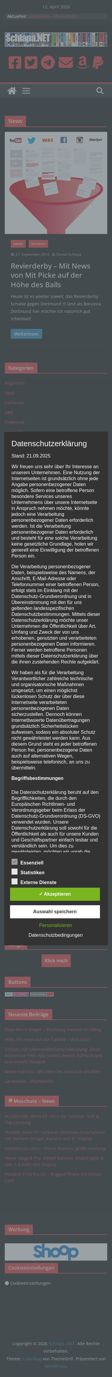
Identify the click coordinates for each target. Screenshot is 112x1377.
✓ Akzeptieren (55, 894)
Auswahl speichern (55, 911)
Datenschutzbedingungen (55, 935)
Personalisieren (55, 925)
